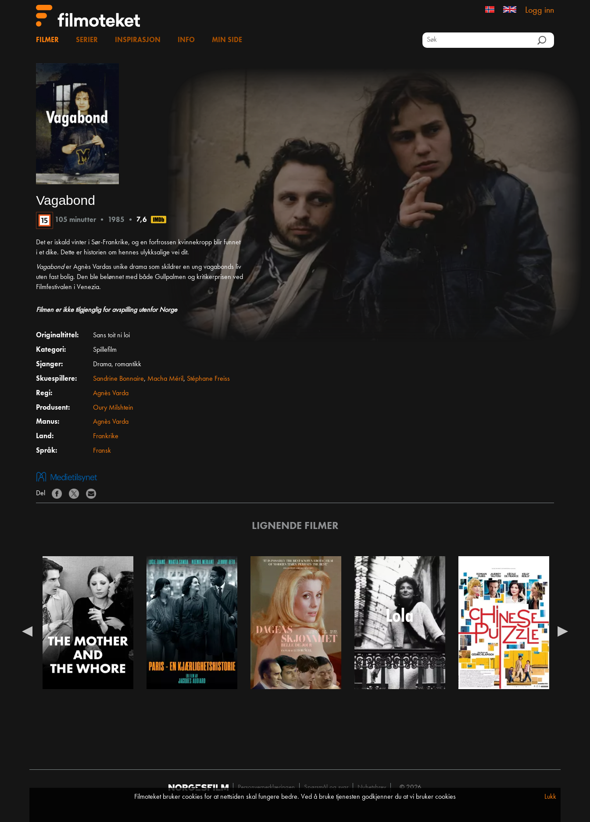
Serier (87, 40)
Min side (227, 40)
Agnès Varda (111, 393)
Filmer (47, 40)
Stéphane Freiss (208, 378)
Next (563, 631)
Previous (27, 631)
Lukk (550, 797)
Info (186, 40)
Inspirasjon (138, 40)
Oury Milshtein (113, 407)
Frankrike (105, 436)
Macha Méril (165, 378)
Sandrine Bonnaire (118, 378)
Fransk (102, 450)
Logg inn (539, 10)
